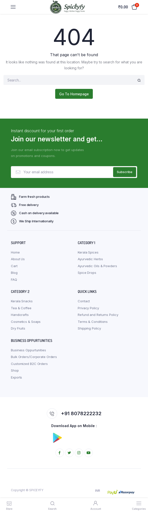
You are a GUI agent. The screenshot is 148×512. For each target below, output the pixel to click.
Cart (14, 266)
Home (15, 252)
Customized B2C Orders (29, 364)
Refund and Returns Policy (98, 315)
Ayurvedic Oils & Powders (97, 266)
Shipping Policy (89, 328)
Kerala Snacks (22, 301)
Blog (14, 273)
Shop (15, 370)
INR (97, 490)
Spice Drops (87, 273)
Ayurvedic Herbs (90, 259)
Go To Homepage (74, 94)
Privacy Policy (88, 308)
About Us (18, 259)
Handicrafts (20, 315)
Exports (16, 377)
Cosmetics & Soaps (26, 322)
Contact (84, 301)
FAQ (14, 280)
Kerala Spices (88, 252)
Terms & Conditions (93, 322)
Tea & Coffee (21, 308)
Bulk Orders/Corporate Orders (34, 357)
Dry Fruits (18, 328)
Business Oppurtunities (28, 350)
